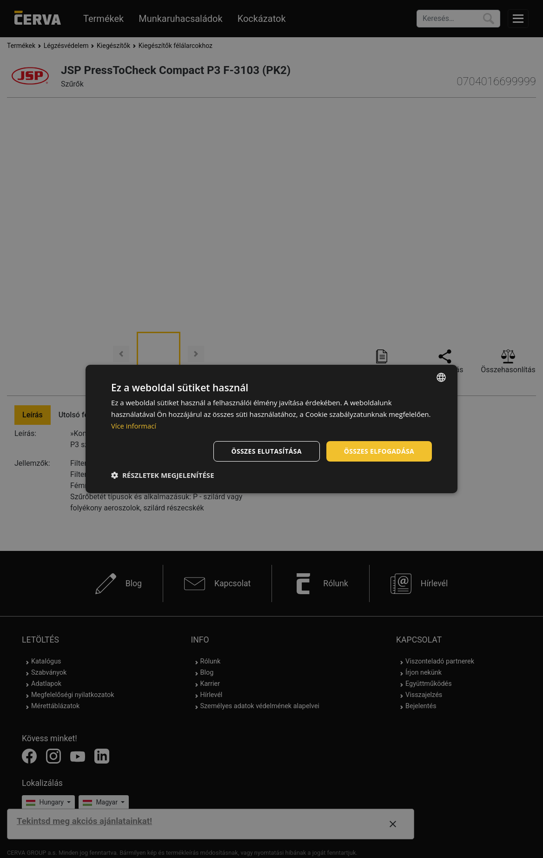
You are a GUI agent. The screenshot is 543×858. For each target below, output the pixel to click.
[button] (162, 475)
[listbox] (441, 377)
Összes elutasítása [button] (265, 450)
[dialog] (271, 429)
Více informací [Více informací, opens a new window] (134, 425)
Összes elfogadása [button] (379, 450)
